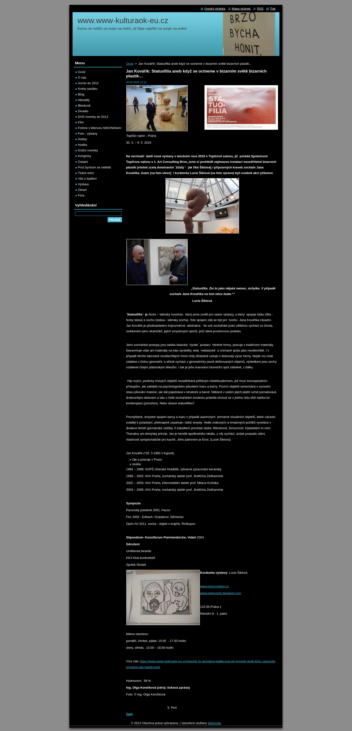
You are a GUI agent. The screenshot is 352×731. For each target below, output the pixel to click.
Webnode (214, 723)
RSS (260, 8)
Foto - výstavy (87, 133)
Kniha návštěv (87, 89)
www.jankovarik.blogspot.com (220, 593)
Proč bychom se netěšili (94, 167)
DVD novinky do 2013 (93, 117)
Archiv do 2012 (88, 83)
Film (81, 122)
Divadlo (83, 111)
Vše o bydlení (87, 178)
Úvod (129, 63)
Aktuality (84, 100)
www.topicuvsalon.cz (214, 586)
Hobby (82, 139)
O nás (82, 77)
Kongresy (84, 156)
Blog (81, 94)
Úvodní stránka (214, 8)
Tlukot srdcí (86, 173)
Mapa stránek (241, 8)
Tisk (273, 8)
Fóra (81, 195)
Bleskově (84, 105)
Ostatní (83, 162)
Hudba (82, 145)
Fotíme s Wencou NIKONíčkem (99, 128)
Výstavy (83, 184)
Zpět (129, 714)
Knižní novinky (88, 150)
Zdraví (82, 190)
